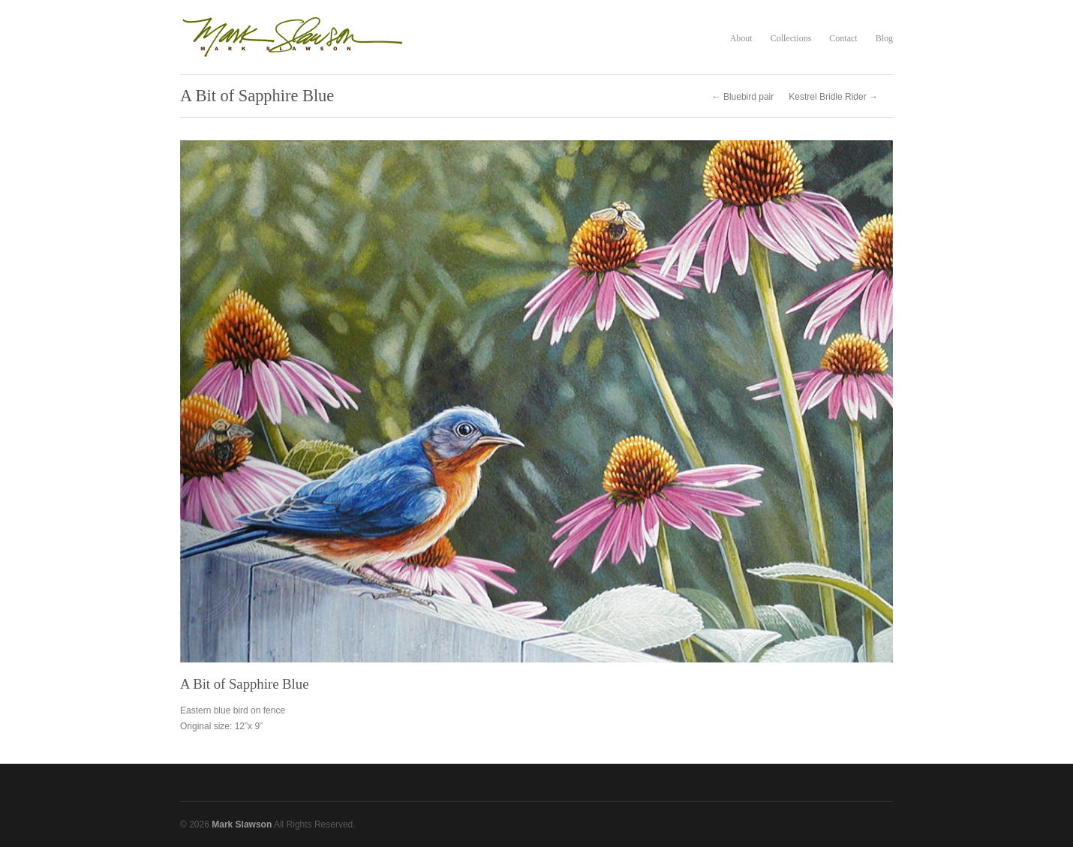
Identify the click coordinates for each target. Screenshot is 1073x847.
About (741, 38)
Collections (791, 38)
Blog (884, 38)
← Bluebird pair (743, 96)
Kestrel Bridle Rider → (833, 96)
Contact (843, 38)
